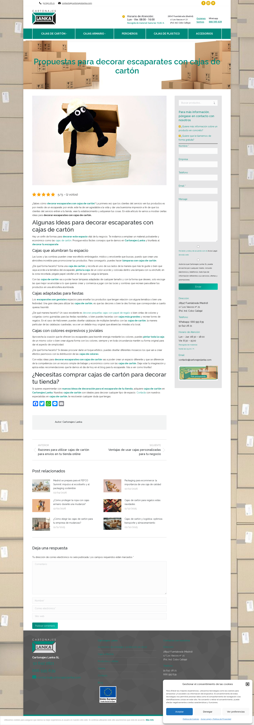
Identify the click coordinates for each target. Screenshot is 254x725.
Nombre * (184, 146)
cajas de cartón (63, 240)
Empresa (183, 159)
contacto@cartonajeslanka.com (77, 3)
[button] (247, 684)
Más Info (150, 720)
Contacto (102, 675)
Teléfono (183, 172)
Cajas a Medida (106, 654)
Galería (101, 668)
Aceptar (179, 711)
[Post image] (41, 485)
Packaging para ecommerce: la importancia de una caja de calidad (143, 482)
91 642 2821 (43, 663)
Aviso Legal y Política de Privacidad (216, 719)
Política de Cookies (191, 719)
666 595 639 (215, 21)
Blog (100, 682)
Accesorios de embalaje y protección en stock (122, 647)
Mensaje (183, 199)
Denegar (207, 711)
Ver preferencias (236, 711)
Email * (182, 186)
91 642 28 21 (49, 3)
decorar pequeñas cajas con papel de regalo (106, 313)
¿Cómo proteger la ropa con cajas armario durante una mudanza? (71, 502)
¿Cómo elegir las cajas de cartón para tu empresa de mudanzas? (73, 521)
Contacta (141, 392)
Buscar (214, 103)
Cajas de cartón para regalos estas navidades (143, 502)
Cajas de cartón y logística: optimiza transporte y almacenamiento (143, 521)
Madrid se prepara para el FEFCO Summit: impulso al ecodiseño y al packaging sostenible (71, 484)
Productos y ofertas (108, 661)
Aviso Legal (212, 251)
